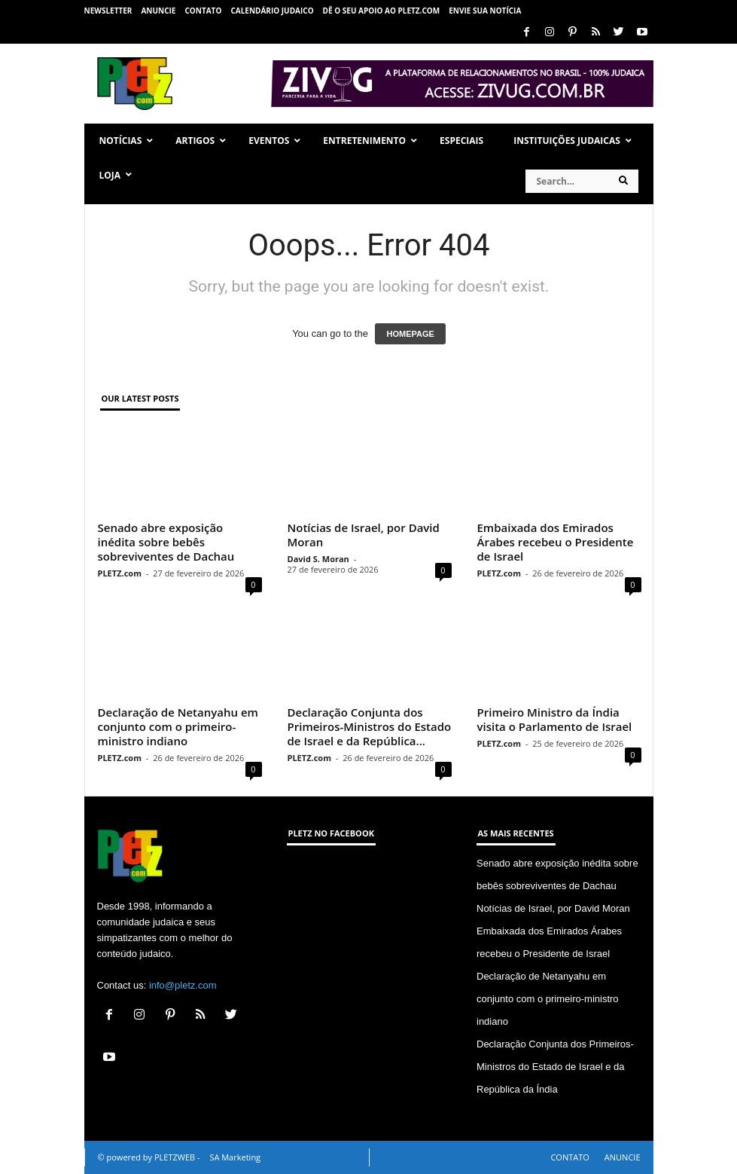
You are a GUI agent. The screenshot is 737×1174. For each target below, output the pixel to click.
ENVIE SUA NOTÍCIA (485, 10)
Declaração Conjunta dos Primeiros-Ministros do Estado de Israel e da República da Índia (555, 1066)
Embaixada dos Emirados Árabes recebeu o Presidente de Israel (555, 542)
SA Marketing (234, 1157)
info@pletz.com (183, 985)
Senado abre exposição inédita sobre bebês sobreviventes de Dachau (166, 542)
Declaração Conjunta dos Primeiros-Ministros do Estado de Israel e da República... (370, 726)
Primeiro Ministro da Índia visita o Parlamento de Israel (554, 719)
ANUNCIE (158, 10)
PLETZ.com (120, 573)
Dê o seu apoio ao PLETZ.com (381, 10)
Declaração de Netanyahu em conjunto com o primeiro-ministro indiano (178, 726)
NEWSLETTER (108, 10)
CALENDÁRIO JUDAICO (271, 10)
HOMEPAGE (410, 333)
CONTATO (202, 10)
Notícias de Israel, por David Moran (364, 534)
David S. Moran (318, 558)
